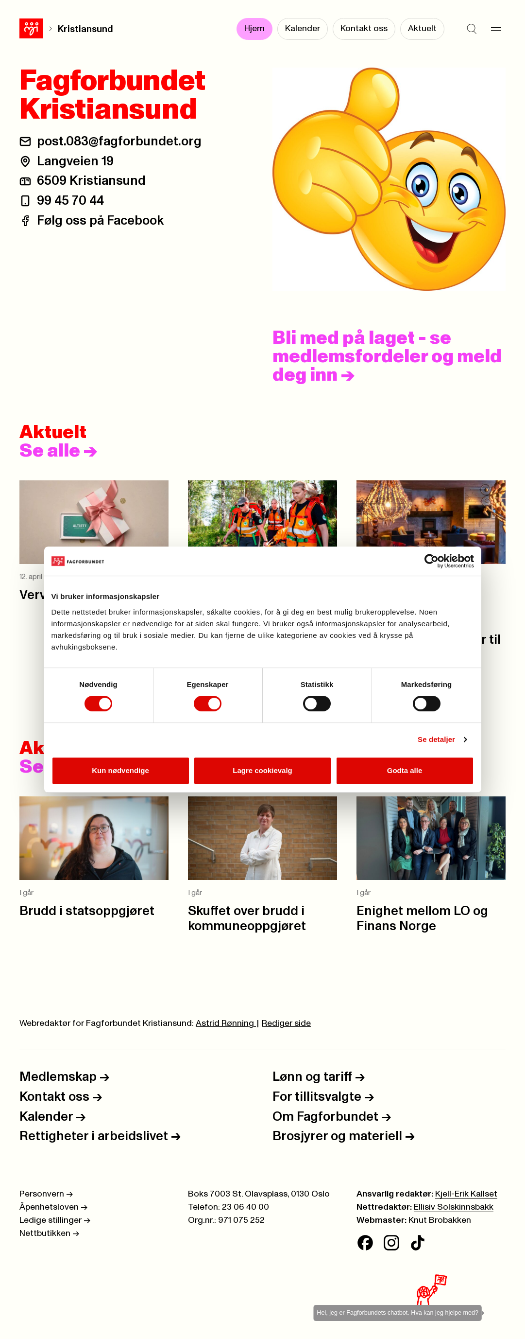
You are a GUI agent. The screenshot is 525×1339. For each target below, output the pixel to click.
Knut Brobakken (439, 1220)
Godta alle (405, 770)
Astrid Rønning (226, 1023)
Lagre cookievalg (262, 770)
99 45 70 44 (70, 200)
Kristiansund (85, 29)
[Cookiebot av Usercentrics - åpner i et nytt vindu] (431, 561)
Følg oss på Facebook (100, 220)
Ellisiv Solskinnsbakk (453, 1207)
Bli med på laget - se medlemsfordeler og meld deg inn (387, 357)
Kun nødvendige (120, 770)
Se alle (58, 451)
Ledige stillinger (54, 1220)
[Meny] (496, 29)
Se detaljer (436, 739)
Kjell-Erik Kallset (466, 1194)
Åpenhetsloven (53, 1207)
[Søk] (471, 29)
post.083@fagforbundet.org (119, 141)
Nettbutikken (49, 1233)
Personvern (46, 1194)
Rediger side (286, 1023)
